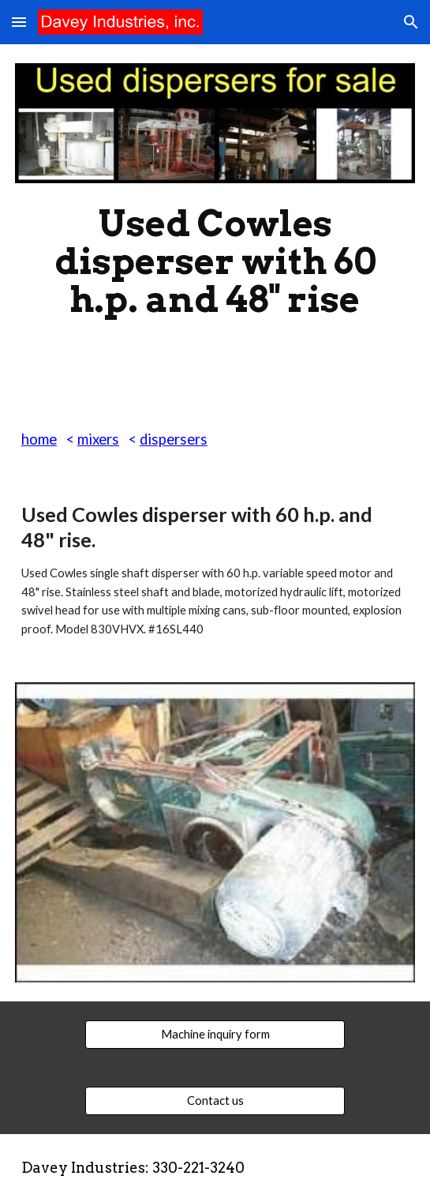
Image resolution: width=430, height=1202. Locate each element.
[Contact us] (215, 1101)
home (39, 439)
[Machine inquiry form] (215, 1034)
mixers (98, 439)
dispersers (174, 439)
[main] (215, 261)
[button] (19, 21)
